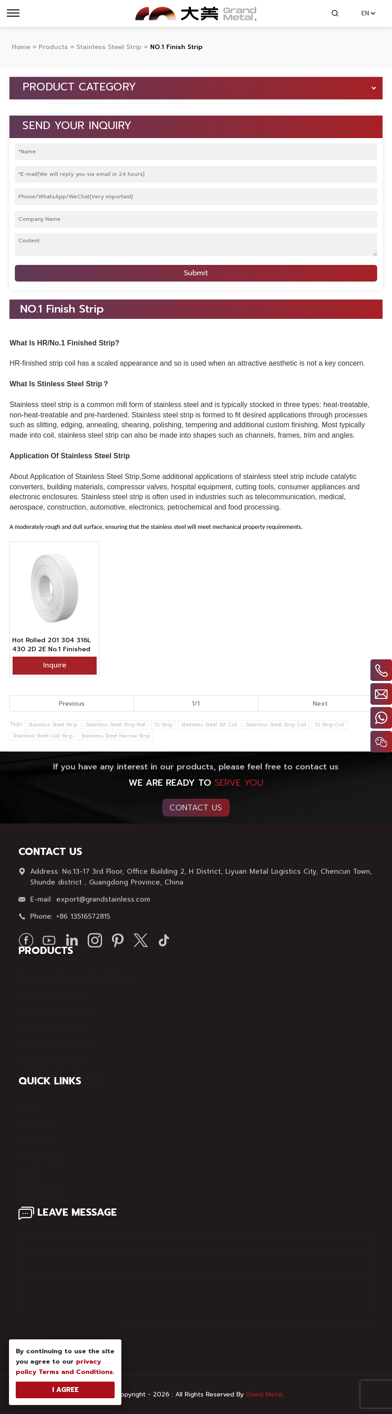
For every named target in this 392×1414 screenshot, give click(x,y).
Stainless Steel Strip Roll (116, 725)
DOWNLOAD (38, 1189)
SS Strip (163, 725)
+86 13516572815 (83, 919)
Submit (196, 273)
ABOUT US (36, 1121)
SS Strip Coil (329, 725)
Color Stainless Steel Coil (61, 1076)
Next (320, 703)
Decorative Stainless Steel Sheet (74, 973)
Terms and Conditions (76, 1372)
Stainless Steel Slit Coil (209, 725)
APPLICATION (40, 1155)
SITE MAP (34, 1206)
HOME (28, 1104)
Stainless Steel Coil (51, 990)
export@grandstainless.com (103, 902)
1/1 (196, 703)
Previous (72, 703)
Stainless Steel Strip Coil (276, 725)
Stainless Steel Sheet (54, 1007)
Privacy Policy (69, 1331)
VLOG (27, 1172)
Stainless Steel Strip (52, 725)
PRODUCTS (36, 1138)
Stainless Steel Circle (54, 1042)
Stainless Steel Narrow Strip (115, 736)
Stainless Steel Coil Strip (43, 736)
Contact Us (195, 810)
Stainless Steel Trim (51, 1059)
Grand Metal (264, 1394)
